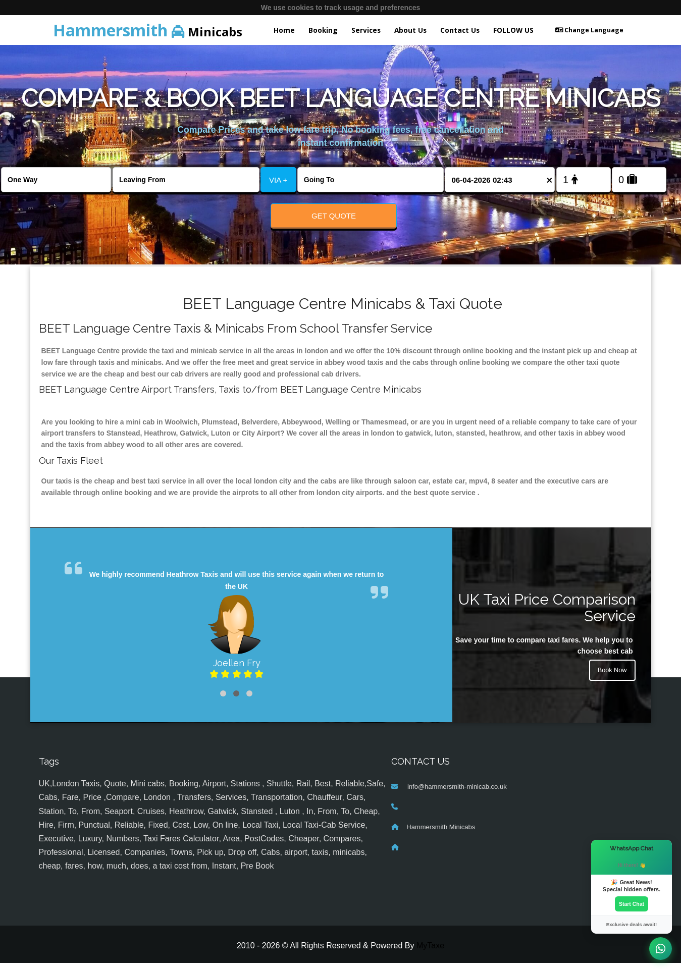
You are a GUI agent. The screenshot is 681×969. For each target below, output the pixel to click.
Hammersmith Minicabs (440, 833)
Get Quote (333, 215)
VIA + (278, 180)
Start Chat (631, 903)
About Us (410, 30)
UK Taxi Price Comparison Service (547, 614)
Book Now (611, 678)
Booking (323, 30)
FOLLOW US (513, 30)
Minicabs (147, 30)
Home (284, 30)
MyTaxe (430, 951)
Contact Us (460, 30)
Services (366, 30)
